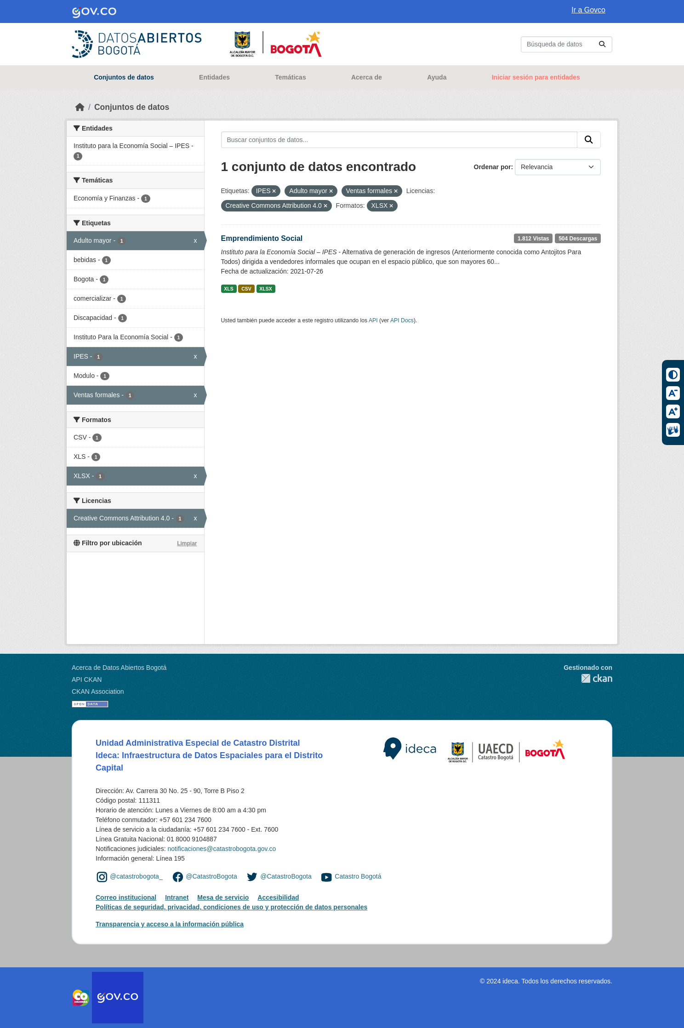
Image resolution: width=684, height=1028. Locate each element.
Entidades (214, 77)
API (373, 320)
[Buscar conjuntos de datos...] (566, 44)
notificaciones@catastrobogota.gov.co (221, 848)
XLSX (265, 288)
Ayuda (436, 77)
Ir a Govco (588, 10)
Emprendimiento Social (262, 238)
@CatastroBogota (211, 876)
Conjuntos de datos (124, 77)
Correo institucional (126, 897)
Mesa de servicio (223, 897)
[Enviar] (602, 44)
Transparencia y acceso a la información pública (170, 924)
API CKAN (87, 679)
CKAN (588, 678)
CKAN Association (98, 691)
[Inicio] (80, 107)
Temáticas (290, 77)
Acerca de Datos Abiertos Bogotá (119, 667)
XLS (228, 288)
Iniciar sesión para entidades (536, 77)
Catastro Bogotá (358, 876)
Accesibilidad (278, 897)
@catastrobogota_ (136, 876)
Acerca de (366, 77)
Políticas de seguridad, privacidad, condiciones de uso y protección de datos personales (231, 907)
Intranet (176, 897)
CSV (246, 288)
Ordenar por (492, 167)
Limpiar (187, 543)
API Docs (402, 320)
